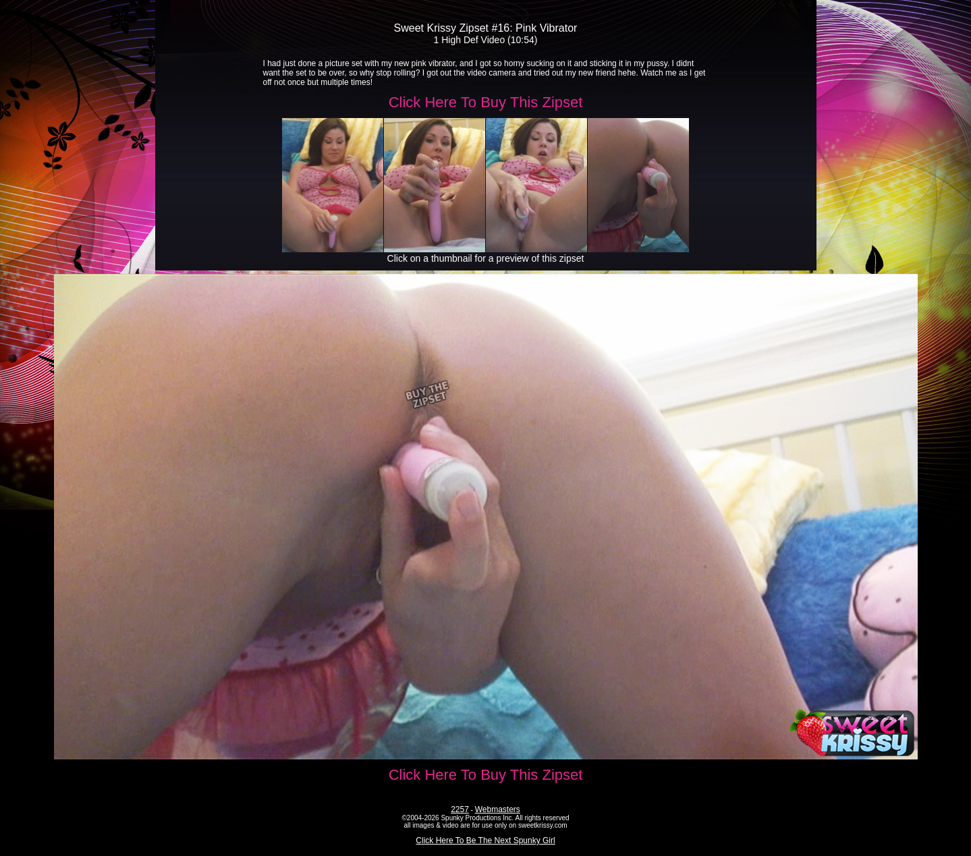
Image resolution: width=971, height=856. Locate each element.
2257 (460, 809)
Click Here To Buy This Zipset (486, 102)
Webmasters (497, 809)
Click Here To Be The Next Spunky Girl (485, 840)
